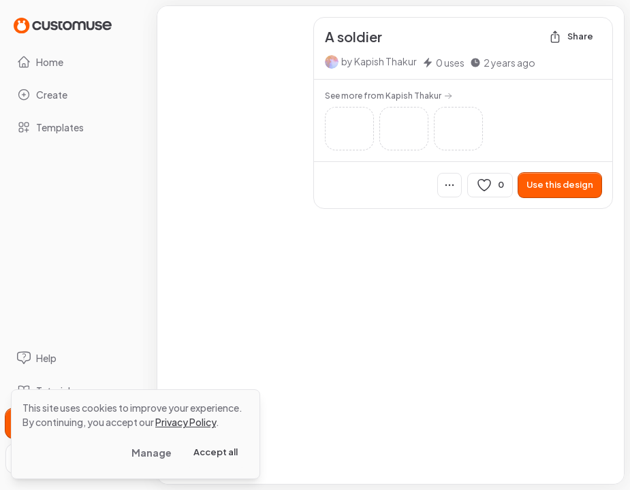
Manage (151, 452)
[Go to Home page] (63, 24)
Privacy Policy (185, 422)
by (379, 61)
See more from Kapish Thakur (388, 96)
